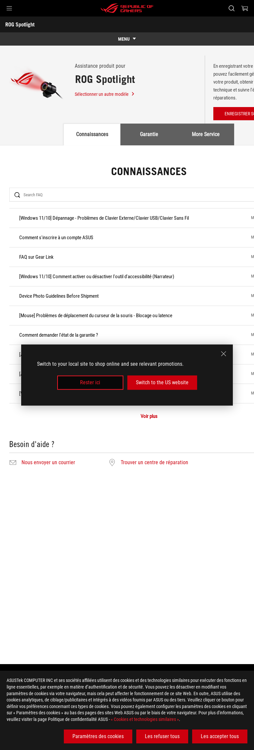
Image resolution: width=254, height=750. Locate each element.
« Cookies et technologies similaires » (145, 719)
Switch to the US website (162, 382)
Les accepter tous (220, 736)
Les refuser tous (162, 736)
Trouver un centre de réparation (154, 463)
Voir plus (149, 416)
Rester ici (90, 382)
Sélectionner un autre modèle (105, 94)
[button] (9, 8)
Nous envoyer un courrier (48, 463)
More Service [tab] (206, 134)
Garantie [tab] (149, 134)
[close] (224, 354)
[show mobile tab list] (127, 39)
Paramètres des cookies (98, 736)
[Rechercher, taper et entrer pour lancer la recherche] (231, 8)
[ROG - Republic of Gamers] (127, 8)
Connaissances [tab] (92, 134)
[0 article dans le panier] (245, 8)
